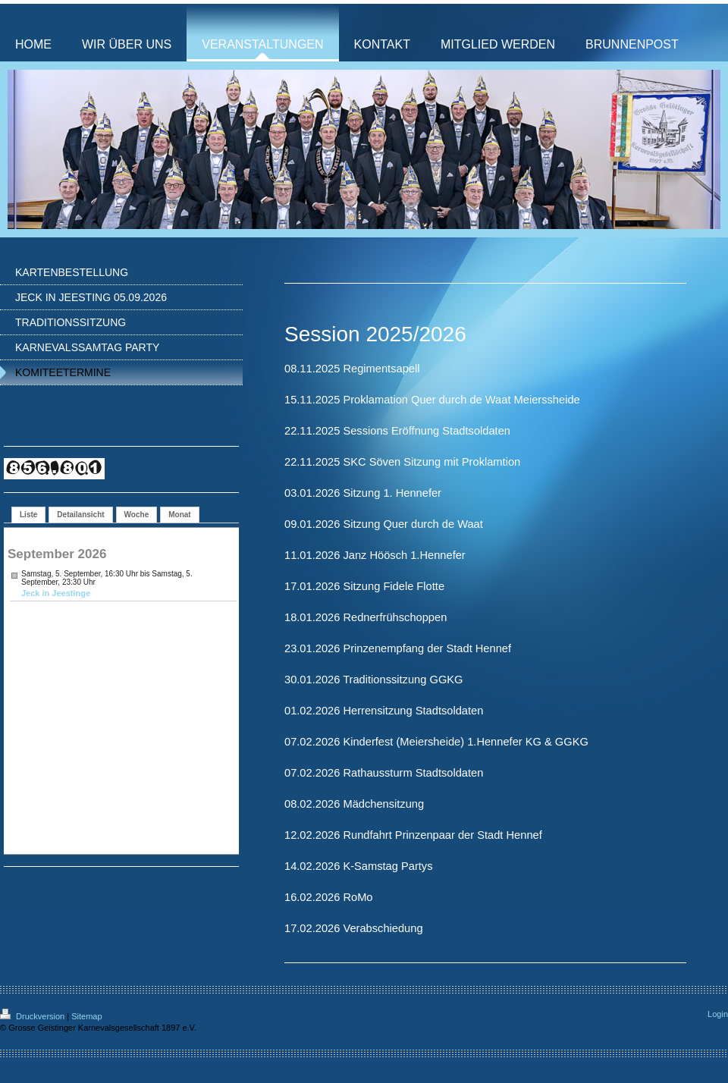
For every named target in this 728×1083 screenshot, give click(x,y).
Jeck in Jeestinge (55, 593)
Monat (179, 514)
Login (718, 1014)
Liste (28, 514)
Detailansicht (80, 514)
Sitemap (86, 1016)
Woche (136, 514)
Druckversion (33, 1016)
